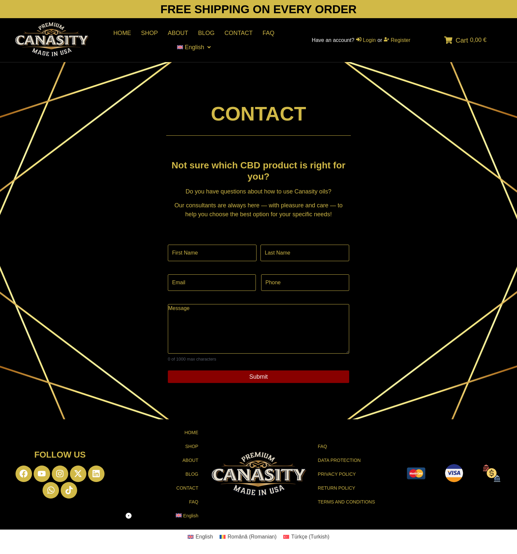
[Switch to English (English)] (200, 536)
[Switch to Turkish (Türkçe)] (306, 536)
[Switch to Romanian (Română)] (248, 536)
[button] (162, 516)
